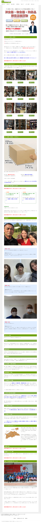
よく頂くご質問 (27, 4)
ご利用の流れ (17, 4)
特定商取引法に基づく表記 (20, 518)
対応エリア (22, 4)
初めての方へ (3, 4)
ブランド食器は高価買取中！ (21, 52)
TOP (13, 514)
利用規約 (26, 518)
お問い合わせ (32, 4)
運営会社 (15, 518)
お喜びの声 (8, 4)
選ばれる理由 (12, 4)
